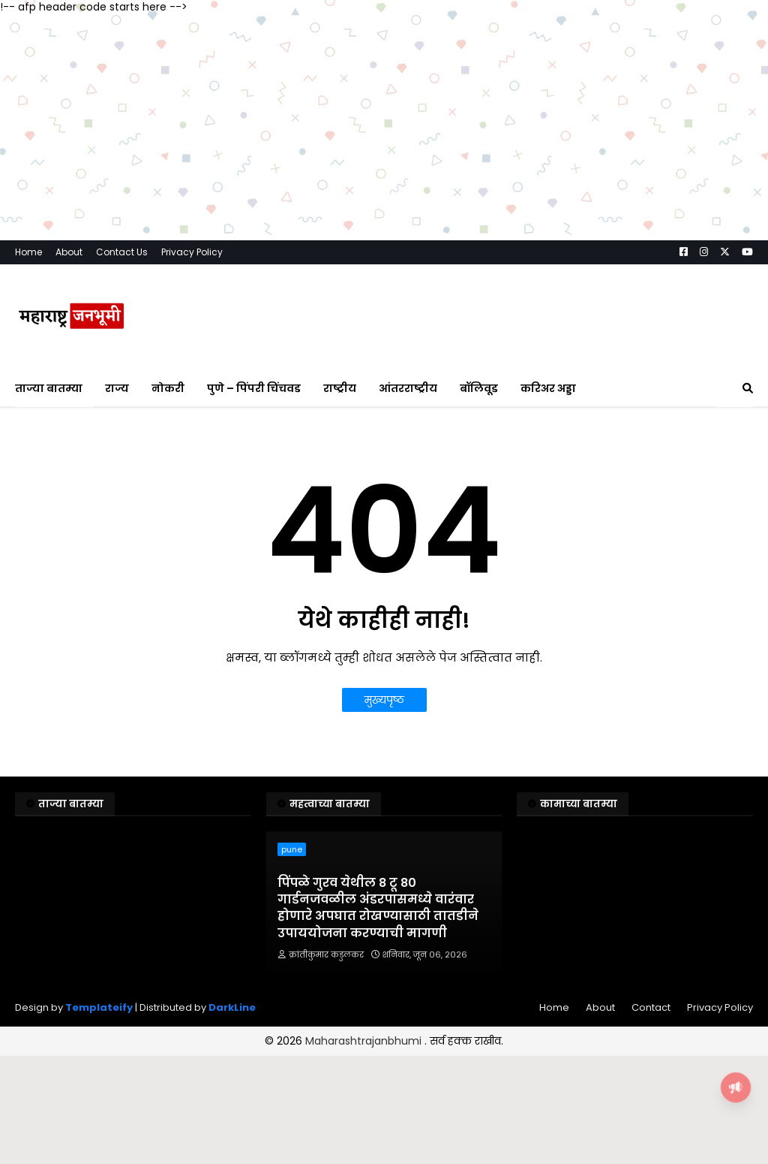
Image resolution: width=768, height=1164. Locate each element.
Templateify (99, 1007)
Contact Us (122, 252)
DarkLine (232, 1007)
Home (28, 252)
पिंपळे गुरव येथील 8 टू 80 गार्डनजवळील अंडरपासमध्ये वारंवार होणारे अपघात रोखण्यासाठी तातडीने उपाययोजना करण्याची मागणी (378, 908)
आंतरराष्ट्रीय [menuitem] (408, 388)
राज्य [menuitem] (117, 388)
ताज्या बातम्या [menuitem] (48, 388)
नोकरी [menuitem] (168, 388)
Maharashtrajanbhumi (364, 1040)
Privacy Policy (192, 252)
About (69, 252)
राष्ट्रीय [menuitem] (339, 388)
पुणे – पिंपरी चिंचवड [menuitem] (254, 388)
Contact (651, 1007)
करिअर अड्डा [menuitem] (548, 388)
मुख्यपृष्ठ (384, 699)
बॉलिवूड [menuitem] (479, 388)
